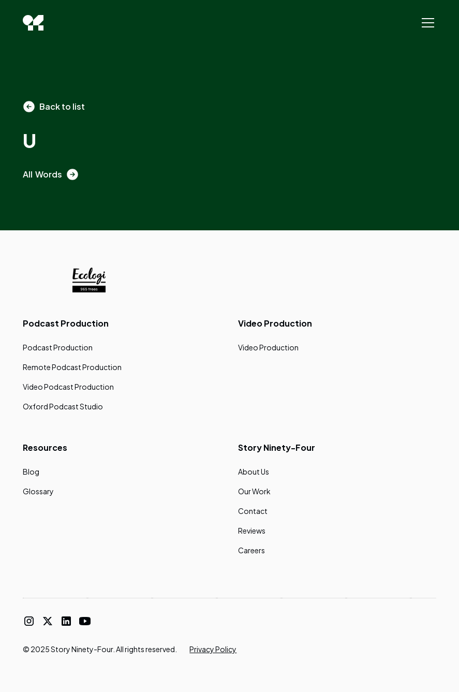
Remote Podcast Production (72, 367)
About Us (253, 471)
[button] (426, 22)
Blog (31, 471)
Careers (251, 550)
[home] (33, 23)
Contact (253, 511)
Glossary (38, 491)
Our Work (254, 491)
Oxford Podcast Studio (63, 406)
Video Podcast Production (68, 386)
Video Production (268, 347)
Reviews (251, 530)
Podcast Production (58, 347)
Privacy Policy (212, 649)
